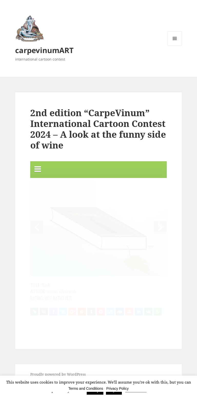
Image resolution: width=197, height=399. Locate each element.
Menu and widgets (175, 45)
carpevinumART (44, 50)
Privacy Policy (117, 388)
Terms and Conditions (85, 388)
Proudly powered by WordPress (58, 374)
